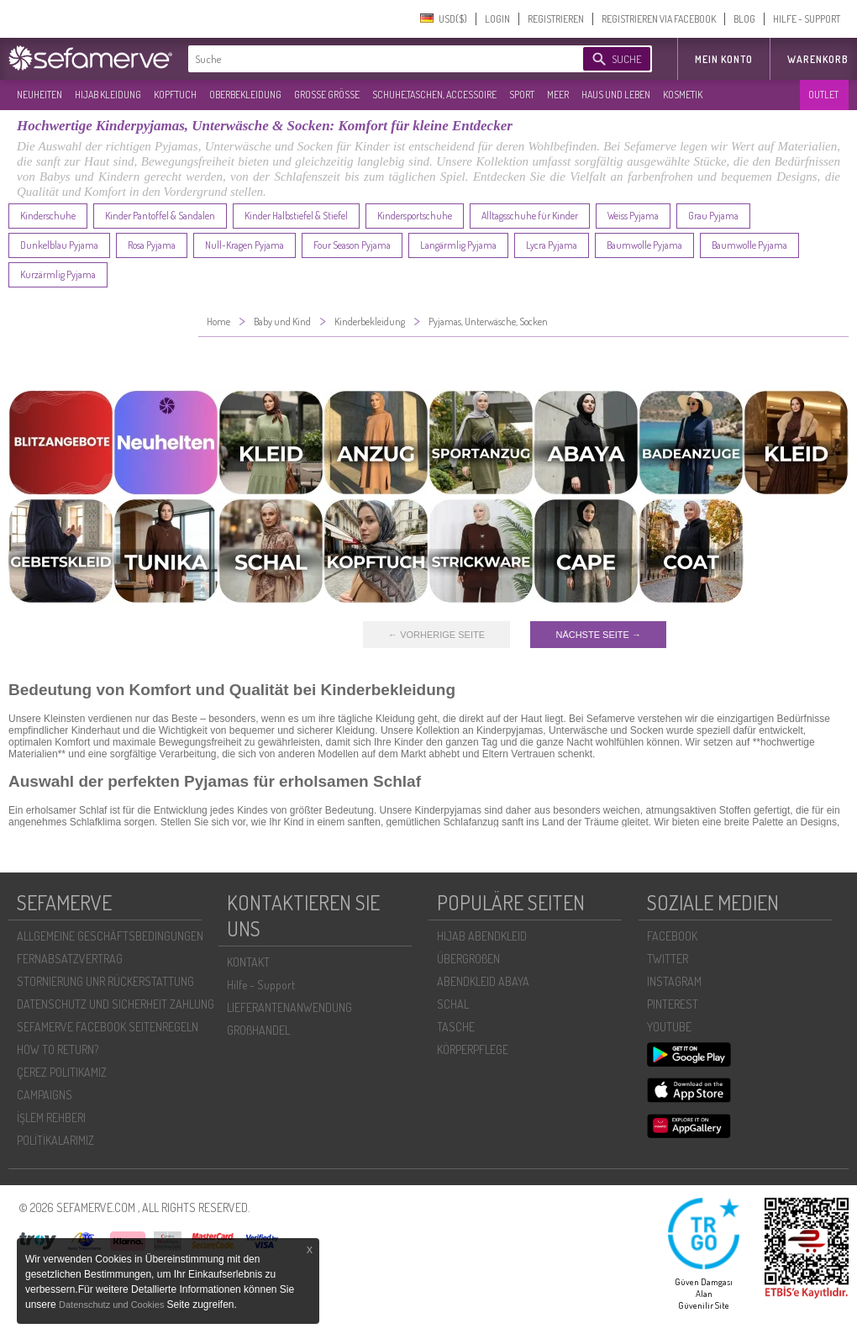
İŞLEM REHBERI (51, 1117)
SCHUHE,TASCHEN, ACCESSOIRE (434, 94)
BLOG (744, 19)
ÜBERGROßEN (468, 959)
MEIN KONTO (724, 59)
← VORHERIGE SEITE (436, 635)
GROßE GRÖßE (327, 94)
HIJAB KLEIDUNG (108, 94)
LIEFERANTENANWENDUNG (289, 1007)
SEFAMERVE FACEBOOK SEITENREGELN (107, 1027)
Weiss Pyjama (633, 215)
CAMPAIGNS (44, 1095)
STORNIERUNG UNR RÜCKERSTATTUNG (105, 981)
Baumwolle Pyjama (644, 245)
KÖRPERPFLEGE (472, 1049)
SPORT (521, 94)
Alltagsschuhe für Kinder (529, 215)
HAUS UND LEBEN (615, 94)
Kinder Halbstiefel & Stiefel (296, 215)
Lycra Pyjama (551, 245)
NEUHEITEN (39, 94)
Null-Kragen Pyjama (244, 245)
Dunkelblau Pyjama (59, 245)
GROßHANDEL (258, 1030)
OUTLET (823, 94)
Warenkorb (818, 59)
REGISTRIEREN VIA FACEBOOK (659, 19)
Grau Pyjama (713, 215)
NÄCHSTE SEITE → (597, 635)
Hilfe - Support (261, 985)
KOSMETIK (682, 94)
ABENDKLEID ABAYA (483, 981)
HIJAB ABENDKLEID (482, 936)
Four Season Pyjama (352, 245)
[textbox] (371, 58)
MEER (558, 94)
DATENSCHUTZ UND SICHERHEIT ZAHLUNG (115, 1004)
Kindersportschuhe (414, 215)
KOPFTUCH (175, 94)
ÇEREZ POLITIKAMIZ (62, 1072)
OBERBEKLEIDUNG (245, 94)
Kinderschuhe (48, 215)
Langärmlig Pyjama (458, 245)
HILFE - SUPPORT (806, 19)
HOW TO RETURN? (57, 1049)
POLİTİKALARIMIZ (55, 1140)
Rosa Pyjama (152, 245)
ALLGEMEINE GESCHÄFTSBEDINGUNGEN (110, 936)
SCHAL (453, 1004)
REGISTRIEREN (556, 19)
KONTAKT (248, 962)
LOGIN (497, 19)
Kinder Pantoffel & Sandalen (160, 215)
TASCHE (456, 1027)
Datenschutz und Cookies (112, 1304)
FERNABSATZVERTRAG (70, 959)
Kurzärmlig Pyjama (58, 274)
